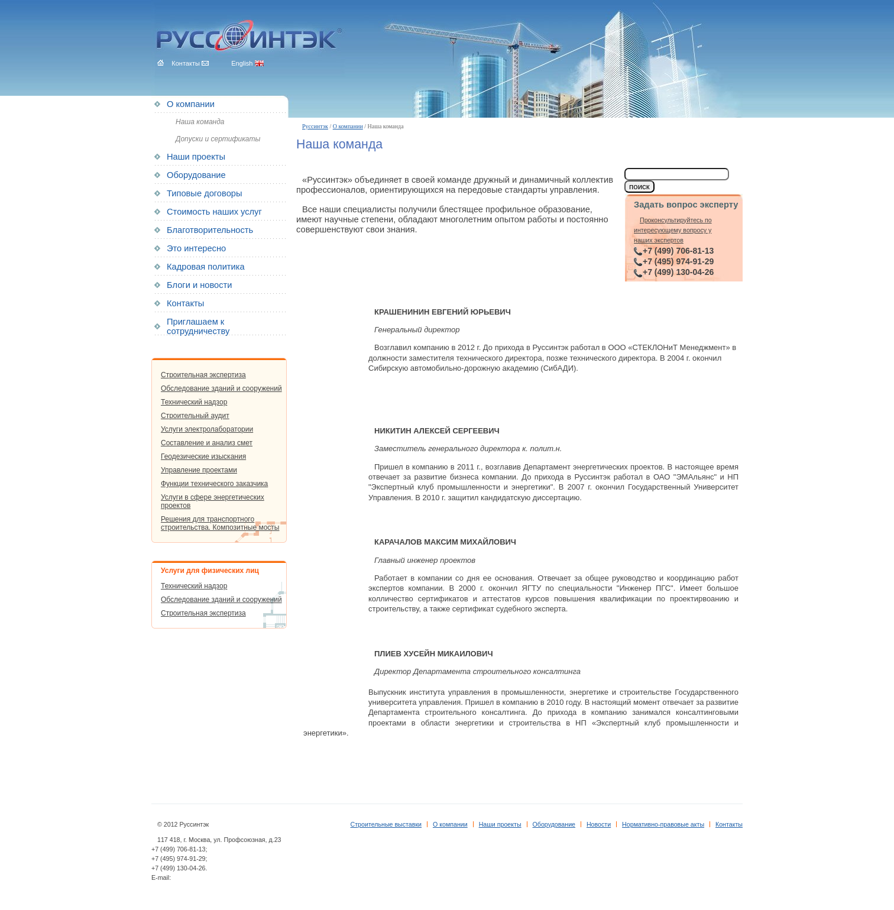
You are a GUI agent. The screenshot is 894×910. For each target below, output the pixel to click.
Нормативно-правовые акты (663, 824)
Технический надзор (194, 402)
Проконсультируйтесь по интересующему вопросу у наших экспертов (673, 230)
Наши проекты (196, 156)
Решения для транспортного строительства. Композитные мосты (220, 523)
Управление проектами (199, 470)
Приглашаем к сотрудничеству (198, 326)
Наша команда (200, 122)
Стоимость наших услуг (214, 211)
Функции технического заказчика (214, 484)
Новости (599, 824)
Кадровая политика (206, 266)
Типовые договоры (204, 193)
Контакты (185, 303)
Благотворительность (210, 230)
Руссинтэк (315, 126)
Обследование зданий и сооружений (221, 388)
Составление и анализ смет (206, 443)
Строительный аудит (195, 416)
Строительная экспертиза (203, 375)
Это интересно (196, 248)
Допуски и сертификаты (218, 139)
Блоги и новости (199, 285)
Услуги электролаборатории (207, 429)
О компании (348, 126)
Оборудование (196, 175)
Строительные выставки (386, 824)
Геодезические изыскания (203, 456)
